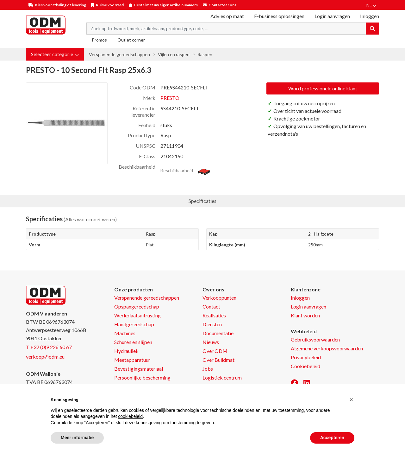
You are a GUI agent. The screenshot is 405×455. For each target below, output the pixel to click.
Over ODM (214, 351)
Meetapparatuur (132, 360)
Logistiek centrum (222, 377)
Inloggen (300, 298)
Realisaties (214, 315)
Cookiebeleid (305, 366)
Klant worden (305, 315)
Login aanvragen (332, 16)
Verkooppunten (219, 298)
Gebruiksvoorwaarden (315, 339)
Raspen (204, 54)
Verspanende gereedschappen (119, 54)
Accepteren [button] (332, 437)
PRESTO (169, 98)
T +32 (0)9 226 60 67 (49, 347)
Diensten (212, 324)
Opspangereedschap (136, 306)
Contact (211, 306)
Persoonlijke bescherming (142, 377)
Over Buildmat (218, 360)
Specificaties (202, 201)
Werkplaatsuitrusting (137, 315)
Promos (99, 39)
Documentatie (218, 333)
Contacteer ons (222, 5)
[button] (55, 54)
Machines (124, 333)
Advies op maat (227, 16)
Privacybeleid (306, 357)
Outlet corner (131, 39)
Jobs (207, 369)
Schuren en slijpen (133, 342)
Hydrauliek (126, 351)
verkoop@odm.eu (45, 357)
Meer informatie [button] (77, 437)
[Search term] (226, 29)
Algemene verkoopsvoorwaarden (327, 348)
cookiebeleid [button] (130, 416)
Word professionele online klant (322, 88)
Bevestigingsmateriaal (138, 369)
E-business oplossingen (279, 16)
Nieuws (210, 342)
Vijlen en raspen (174, 54)
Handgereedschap (134, 324)
